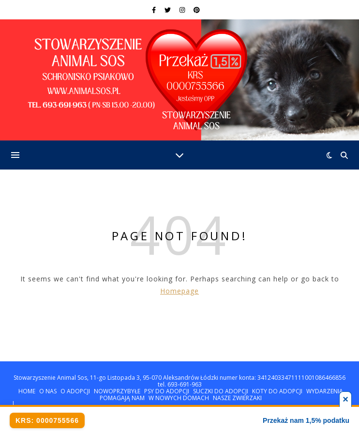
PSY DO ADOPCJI (166, 391)
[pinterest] (197, 9)
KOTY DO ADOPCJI (277, 391)
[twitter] (168, 9)
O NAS (48, 391)
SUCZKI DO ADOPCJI (220, 391)
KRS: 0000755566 (47, 420)
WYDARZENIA (324, 391)
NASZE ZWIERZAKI (237, 398)
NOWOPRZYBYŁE (117, 391)
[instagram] (183, 9)
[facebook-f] (154, 9)
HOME (26, 391)
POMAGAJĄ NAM (122, 398)
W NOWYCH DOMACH (179, 398)
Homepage (179, 290)
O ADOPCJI (75, 391)
